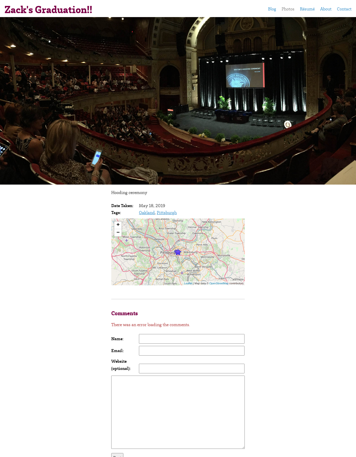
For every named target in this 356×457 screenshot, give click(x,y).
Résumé (307, 8)
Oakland (147, 212)
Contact (344, 8)
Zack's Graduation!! (48, 10)
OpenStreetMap (219, 283)
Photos (288, 8)
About (326, 8)
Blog (272, 8)
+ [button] (118, 225)
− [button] (118, 233)
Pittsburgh (167, 212)
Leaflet (188, 283)
